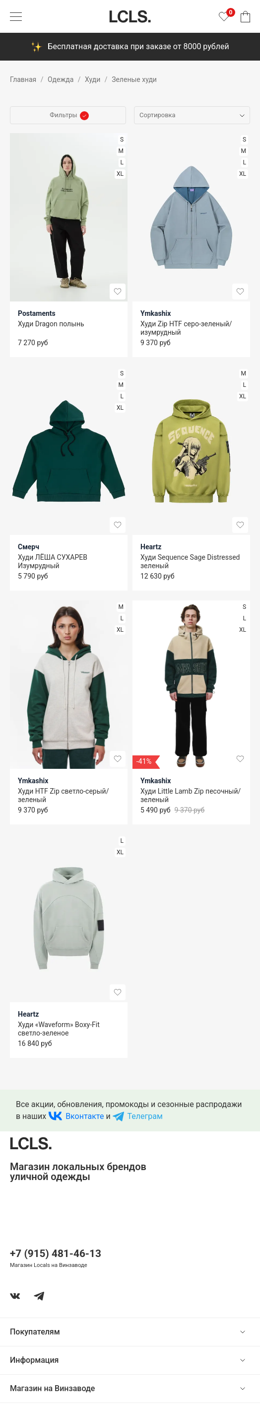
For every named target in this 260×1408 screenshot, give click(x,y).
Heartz (150, 547)
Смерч (28, 547)
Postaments (37, 313)
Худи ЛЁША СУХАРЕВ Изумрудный (52, 561)
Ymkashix (155, 313)
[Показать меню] (15, 16)
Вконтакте (84, 1116)
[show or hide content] (250, 1332)
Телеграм (145, 1116)
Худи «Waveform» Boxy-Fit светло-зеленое (59, 1029)
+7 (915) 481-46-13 (55, 1254)
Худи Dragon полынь (51, 324)
